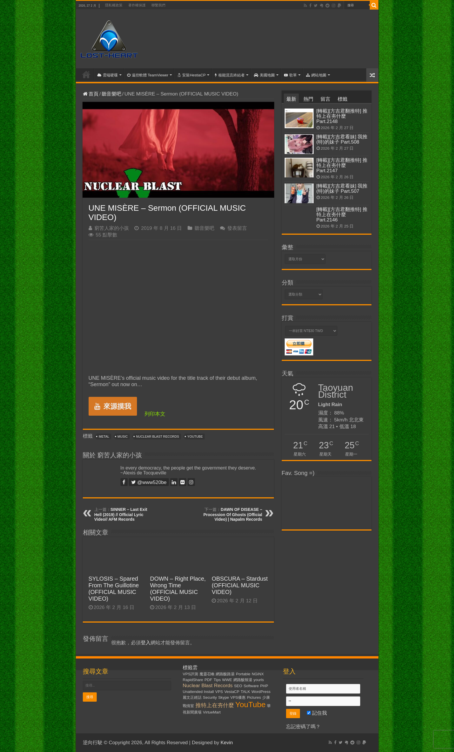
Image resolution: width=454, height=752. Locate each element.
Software (251, 686)
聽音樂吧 (111, 94)
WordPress (260, 691)
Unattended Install (198, 691)
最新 (291, 99)
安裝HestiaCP (191, 75)
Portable (243, 674)
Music (123, 436)
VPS (219, 691)
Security (210, 697)
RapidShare (193, 680)
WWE (227, 680)
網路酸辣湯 (242, 680)
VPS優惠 (238, 697)
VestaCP (231, 691)
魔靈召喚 (207, 674)
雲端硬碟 (107, 75)
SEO (238, 686)
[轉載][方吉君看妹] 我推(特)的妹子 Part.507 (342, 188)
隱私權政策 (113, 5)
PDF (208, 680)
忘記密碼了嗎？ (303, 726)
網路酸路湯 (225, 674)
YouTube (195, 436)
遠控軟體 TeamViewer (148, 75)
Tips (217, 680)
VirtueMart (212, 712)
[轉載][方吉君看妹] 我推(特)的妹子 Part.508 (342, 139)
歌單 (290, 75)
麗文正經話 (192, 697)
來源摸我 (112, 406)
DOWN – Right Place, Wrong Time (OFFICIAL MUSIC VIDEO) (178, 588)
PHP (264, 686)
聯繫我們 (158, 5)
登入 (146, 642)
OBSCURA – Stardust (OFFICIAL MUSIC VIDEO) (240, 585)
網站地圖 (316, 75)
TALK (245, 691)
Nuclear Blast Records (157, 436)
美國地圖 (264, 75)
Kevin (227, 742)
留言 (325, 99)
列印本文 (154, 414)
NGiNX (257, 674)
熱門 (308, 99)
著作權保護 (137, 5)
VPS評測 (190, 674)
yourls (259, 680)
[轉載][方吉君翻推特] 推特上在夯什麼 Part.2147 (342, 165)
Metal (104, 436)
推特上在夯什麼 (214, 705)
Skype (223, 697)
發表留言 (237, 228)
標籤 (342, 99)
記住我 (317, 713)
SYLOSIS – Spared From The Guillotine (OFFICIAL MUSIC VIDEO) (114, 588)
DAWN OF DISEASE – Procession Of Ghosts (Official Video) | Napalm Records (232, 514)
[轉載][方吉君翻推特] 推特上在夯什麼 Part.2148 (342, 116)
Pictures (254, 697)
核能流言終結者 (230, 75)
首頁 (86, 74)
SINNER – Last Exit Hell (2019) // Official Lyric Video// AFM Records (120, 514)
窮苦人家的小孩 (111, 228)
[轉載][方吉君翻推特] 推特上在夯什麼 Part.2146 (342, 215)
